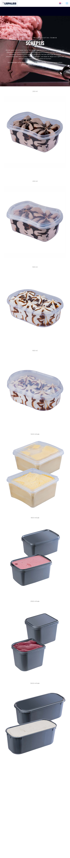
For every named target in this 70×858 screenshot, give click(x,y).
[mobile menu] (67, 3)
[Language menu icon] (61, 3)
